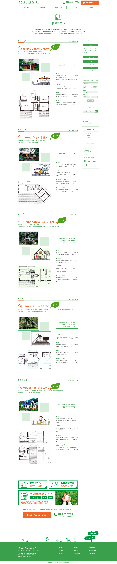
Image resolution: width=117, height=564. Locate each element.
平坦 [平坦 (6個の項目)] (85, 154)
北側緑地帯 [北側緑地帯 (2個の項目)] (92, 148)
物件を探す (26, 7)
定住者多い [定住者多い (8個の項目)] (88, 151)
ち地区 (85, 53)
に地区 (85, 50)
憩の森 (85, 48)
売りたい (75, 7)
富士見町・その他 (90, 57)
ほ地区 (90, 50)
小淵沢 (88, 135)
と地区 (95, 50)
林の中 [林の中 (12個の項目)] (87, 161)
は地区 (95, 48)
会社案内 (91, 7)
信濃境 (88, 137)
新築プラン (42, 7)
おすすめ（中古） (90, 70)
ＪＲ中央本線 (88, 134)
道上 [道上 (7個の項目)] (85, 165)
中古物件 (90, 68)
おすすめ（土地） (90, 64)
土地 (91, 61)
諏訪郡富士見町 (90, 123)
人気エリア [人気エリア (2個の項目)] (86, 148)
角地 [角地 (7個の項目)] (94, 161)
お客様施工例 (58, 7)
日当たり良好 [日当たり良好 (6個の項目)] (89, 157)
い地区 (90, 48)
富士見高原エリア (90, 45)
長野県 (86, 121)
